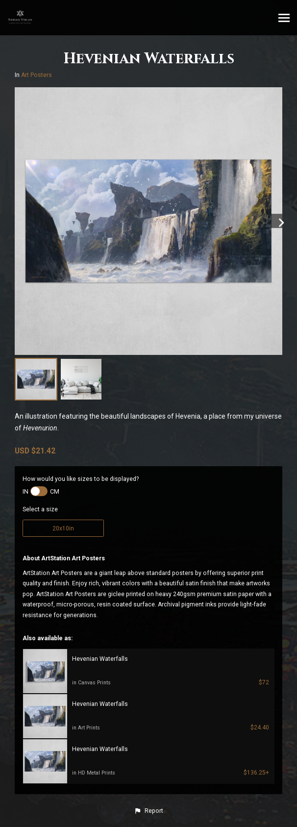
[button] (148, 811)
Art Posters (36, 75)
